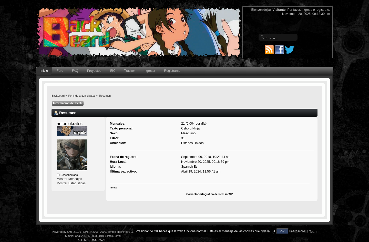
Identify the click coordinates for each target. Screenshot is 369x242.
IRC (112, 71)
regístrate (322, 10)
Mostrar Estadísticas (71, 183)
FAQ (75, 71)
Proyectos (94, 71)
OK (282, 231)
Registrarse (172, 71)
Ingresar (149, 71)
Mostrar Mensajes (69, 179)
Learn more (297, 231)
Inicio (44, 71)
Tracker (129, 71)
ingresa (307, 10)
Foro (60, 71)
